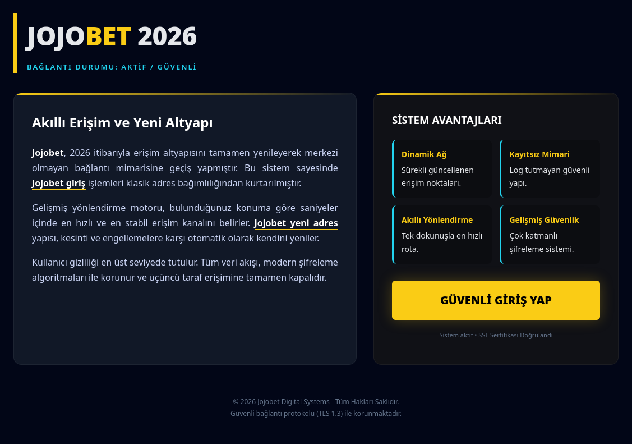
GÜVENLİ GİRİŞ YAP (496, 300)
